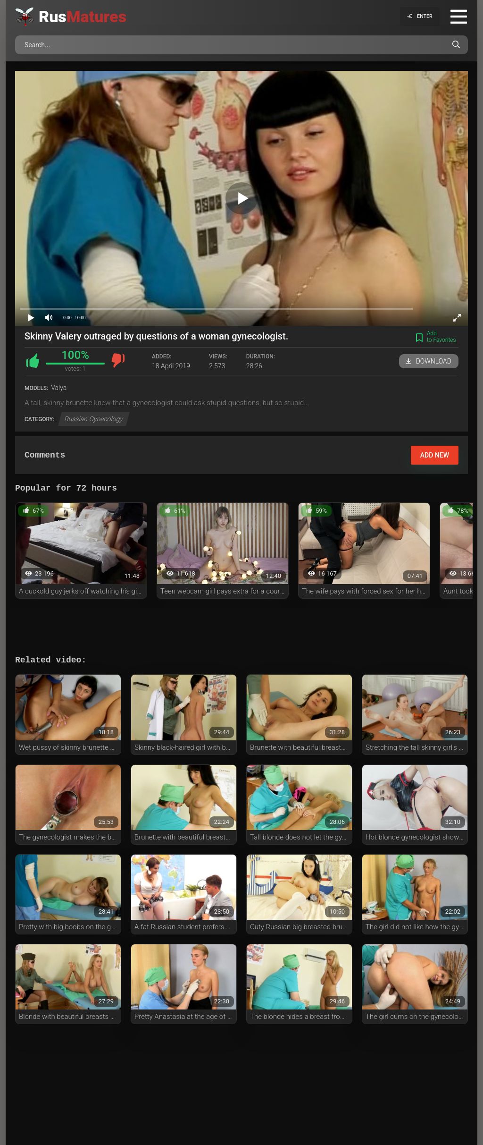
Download (428, 361)
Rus (82, 16)
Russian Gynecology (94, 419)
